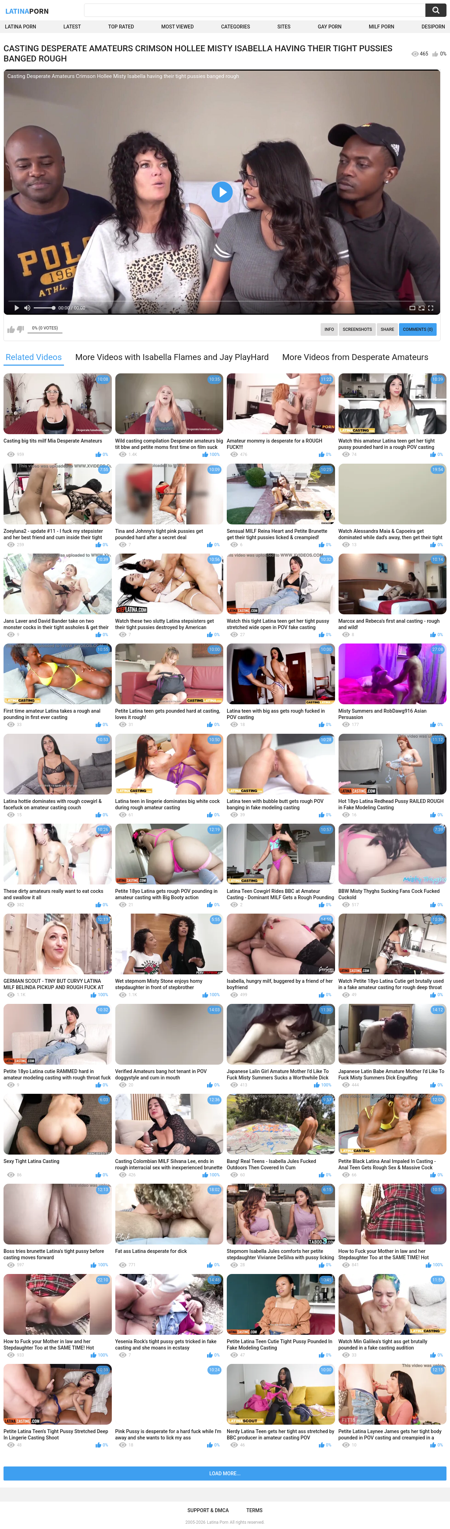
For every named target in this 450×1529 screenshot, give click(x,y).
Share (387, 329)
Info (329, 329)
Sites (283, 27)
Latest (72, 27)
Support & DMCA (208, 1510)
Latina (27, 11)
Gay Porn (329, 27)
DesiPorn (433, 27)
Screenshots (357, 329)
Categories (235, 27)
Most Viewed (177, 27)
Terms (254, 1510)
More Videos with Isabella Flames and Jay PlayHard (172, 357)
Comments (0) (418, 329)
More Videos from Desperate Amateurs (355, 357)
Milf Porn (381, 27)
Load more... (225, 1473)
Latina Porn (20, 27)
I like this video (11, 329)
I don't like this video (20, 329)
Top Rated (121, 27)
